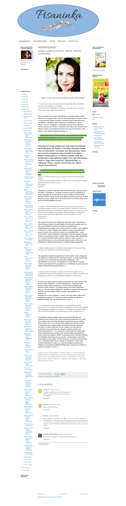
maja (25, 130)
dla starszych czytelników (98, 142)
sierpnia (26, 123)
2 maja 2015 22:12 (53, 416)
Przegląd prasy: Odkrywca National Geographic (28, 448)
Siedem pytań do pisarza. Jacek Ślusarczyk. (28, 135)
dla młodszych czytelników (98, 138)
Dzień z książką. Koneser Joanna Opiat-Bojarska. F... (28, 392)
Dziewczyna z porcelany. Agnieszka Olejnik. (28, 322)
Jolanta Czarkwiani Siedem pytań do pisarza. (28, 192)
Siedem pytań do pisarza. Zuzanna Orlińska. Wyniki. (28, 143)
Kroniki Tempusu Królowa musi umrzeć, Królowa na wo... (28, 163)
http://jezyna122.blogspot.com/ (52, 434)
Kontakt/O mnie (73, 41)
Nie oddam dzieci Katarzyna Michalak (27, 345)
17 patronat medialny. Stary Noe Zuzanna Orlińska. (27, 384)
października (27, 116)
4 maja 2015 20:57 (68, 434)
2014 (24, 468)
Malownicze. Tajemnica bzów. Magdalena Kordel (28, 337)
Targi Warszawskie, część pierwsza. (28, 259)
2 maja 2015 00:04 (55, 404)
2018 (24, 102)
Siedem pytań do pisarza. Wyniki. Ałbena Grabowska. (28, 440)
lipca (25, 125)
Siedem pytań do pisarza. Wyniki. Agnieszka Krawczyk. (28, 171)
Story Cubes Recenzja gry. (28, 368)
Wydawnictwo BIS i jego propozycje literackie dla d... (28, 375)
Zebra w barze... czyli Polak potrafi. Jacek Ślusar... (28, 151)
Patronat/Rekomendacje (40, 41)
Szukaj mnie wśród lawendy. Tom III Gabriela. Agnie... (28, 184)
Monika (45, 416)
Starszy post (83, 494)
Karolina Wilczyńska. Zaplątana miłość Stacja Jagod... (28, 251)
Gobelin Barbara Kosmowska (28, 238)
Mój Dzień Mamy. (27, 156)
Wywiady (52, 41)
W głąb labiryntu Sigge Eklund (28, 206)
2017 (24, 104)
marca (26, 459)
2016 (24, 107)
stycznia (26, 464)
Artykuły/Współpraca (25, 41)
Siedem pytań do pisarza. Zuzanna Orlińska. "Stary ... (28, 267)
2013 (24, 470)
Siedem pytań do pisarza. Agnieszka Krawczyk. (28, 357)
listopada (27, 114)
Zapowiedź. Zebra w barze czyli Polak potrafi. (28, 329)
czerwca (26, 128)
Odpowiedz (46, 398)
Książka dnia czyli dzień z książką (99, 127)
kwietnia (26, 457)
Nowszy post (42, 494)
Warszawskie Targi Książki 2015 (28, 243)
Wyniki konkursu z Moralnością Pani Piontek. (28, 273)
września (27, 120)
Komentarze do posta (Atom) (53, 497)
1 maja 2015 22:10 (55, 389)
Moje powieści (62, 41)
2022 (24, 94)
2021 (24, 97)
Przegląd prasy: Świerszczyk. (28, 453)
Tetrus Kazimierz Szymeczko (28, 424)
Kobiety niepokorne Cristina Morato (28, 315)
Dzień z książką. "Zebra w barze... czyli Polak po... (28, 212)
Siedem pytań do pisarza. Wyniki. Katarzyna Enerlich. (28, 200)
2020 (24, 99)
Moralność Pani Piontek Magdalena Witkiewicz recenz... (28, 431)
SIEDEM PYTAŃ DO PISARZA (51, 376)
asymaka (97, 114)
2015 (24, 109)
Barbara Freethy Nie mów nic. (28, 177)
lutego (26, 462)
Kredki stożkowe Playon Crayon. (28, 351)
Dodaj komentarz (44, 444)
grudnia (26, 111)
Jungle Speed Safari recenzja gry (28, 364)
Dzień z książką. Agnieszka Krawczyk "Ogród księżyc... (28, 281)
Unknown (46, 389)
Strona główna (63, 494)
